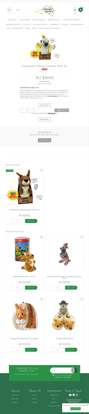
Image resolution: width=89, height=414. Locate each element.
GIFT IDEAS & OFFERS (40, 24)
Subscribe (14, 402)
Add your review (44, 140)
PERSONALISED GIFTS (76, 24)
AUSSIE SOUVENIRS (38, 20)
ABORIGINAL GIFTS (53, 20)
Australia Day (12, 20)
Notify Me (61, 110)
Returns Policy (14, 399)
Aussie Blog (34, 402)
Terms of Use (53, 402)
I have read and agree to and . (62, 376)
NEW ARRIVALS (54, 24)
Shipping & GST (53, 395)
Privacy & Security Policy (54, 406)
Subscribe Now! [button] (75, 409)
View (17, 221)
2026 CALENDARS (25, 20)
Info (57, 113)
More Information (44, 105)
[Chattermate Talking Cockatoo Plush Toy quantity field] (44, 110)
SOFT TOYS (26, 24)
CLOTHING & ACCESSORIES (71, 20)
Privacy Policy (67, 377)
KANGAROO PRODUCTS (13, 24)
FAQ (54, 399)
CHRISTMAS (64, 24)
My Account (15, 395)
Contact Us (34, 399)
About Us (34, 395)
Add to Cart (30, 221)
